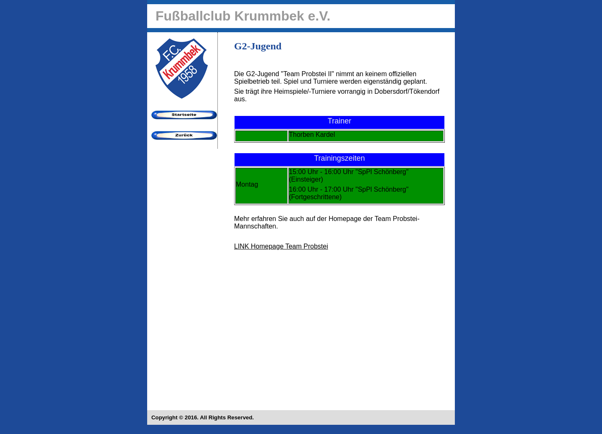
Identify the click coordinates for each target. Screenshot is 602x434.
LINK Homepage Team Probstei (281, 246)
